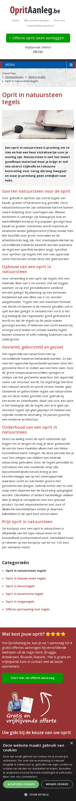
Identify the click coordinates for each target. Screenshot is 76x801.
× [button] (71, 743)
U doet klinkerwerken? (40, 25)
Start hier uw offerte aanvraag (32, 678)
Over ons (59, 20)
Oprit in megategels (20, 601)
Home (15, 20)
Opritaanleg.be (14, 77)
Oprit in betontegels (20, 586)
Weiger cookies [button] (57, 784)
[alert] (38, 770)
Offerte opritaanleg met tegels (28, 609)
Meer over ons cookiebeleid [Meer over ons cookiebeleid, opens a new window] (20, 776)
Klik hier (38, 51)
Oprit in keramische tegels (24, 594)
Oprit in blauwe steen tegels (26, 578)
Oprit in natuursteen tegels (26, 571)
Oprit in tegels (36, 77)
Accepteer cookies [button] (21, 784)
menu (10, 64)
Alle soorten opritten (36, 20)
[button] (38, 794)
